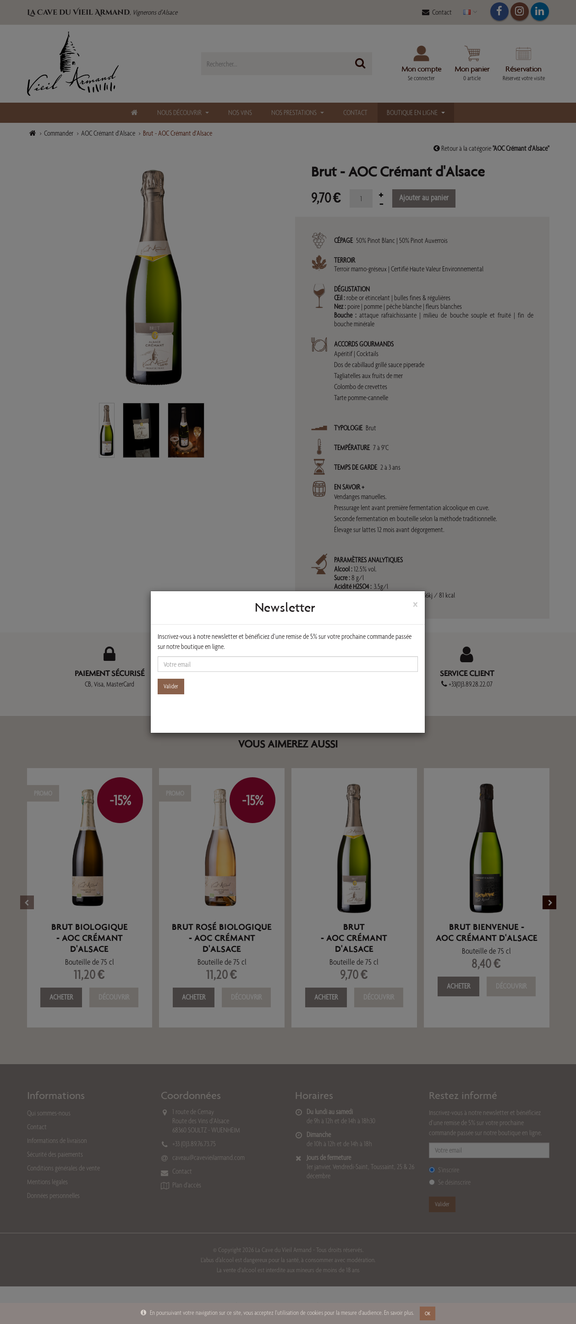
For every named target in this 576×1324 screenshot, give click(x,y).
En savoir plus (398, 1312)
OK (427, 1313)
